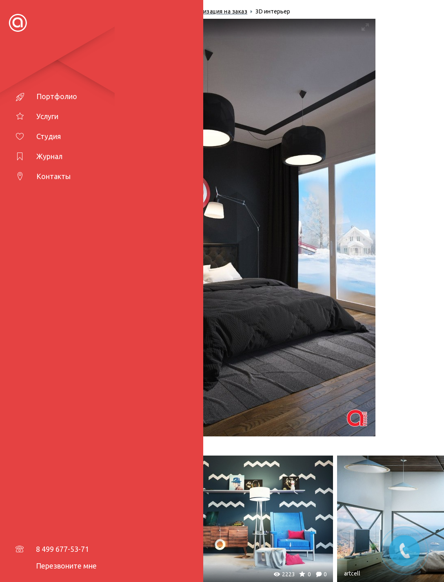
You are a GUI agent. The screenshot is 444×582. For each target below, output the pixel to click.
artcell (51, 573)
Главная (55, 11)
